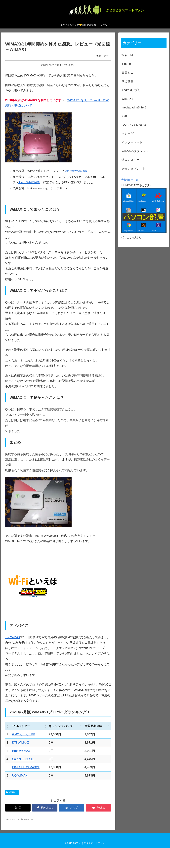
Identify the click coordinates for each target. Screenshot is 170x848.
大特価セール (130, 180)
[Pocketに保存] (98, 808)
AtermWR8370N (29, 182)
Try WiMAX (12, 637)
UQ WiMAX (19, 775)
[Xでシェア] (18, 808)
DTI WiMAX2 (20, 742)
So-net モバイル (23, 759)
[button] (7, 726)
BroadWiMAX (21, 751)
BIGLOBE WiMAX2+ (26, 767)
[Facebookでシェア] (44, 808)
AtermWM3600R (76, 171)
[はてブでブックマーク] (71, 808)
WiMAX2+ (12, 792)
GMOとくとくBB (23, 734)
